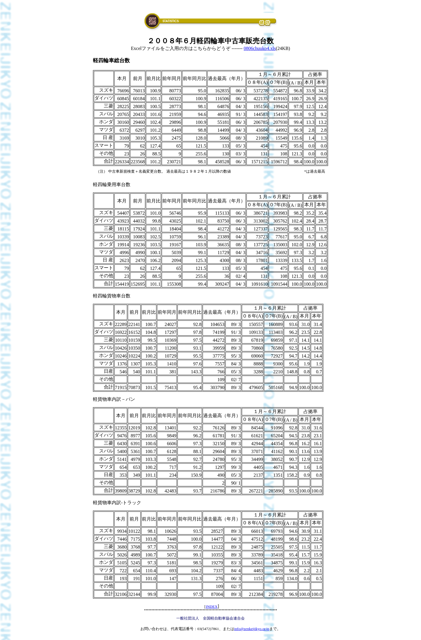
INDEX (212, 606)
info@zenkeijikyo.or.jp (251, 629)
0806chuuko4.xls (260, 48)
